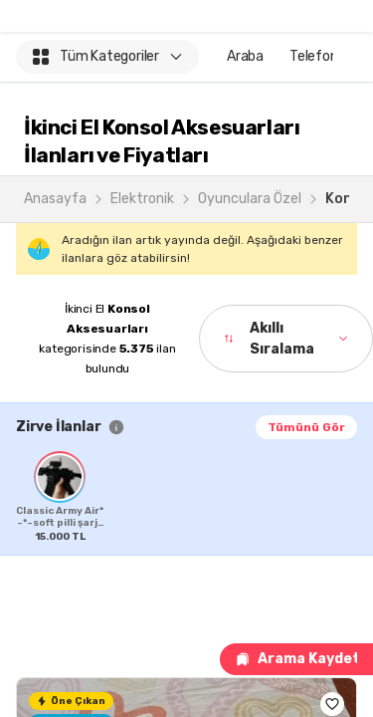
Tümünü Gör (306, 427)
